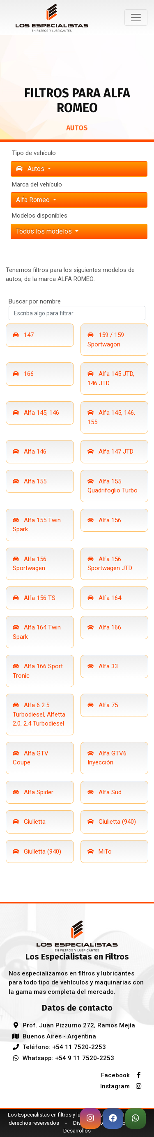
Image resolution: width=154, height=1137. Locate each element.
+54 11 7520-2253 (79, 1047)
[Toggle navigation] (135, 17)
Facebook (123, 1075)
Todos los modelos (45, 231)
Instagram (122, 1086)
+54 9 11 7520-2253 (84, 1058)
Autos (31, 169)
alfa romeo (33, 200)
